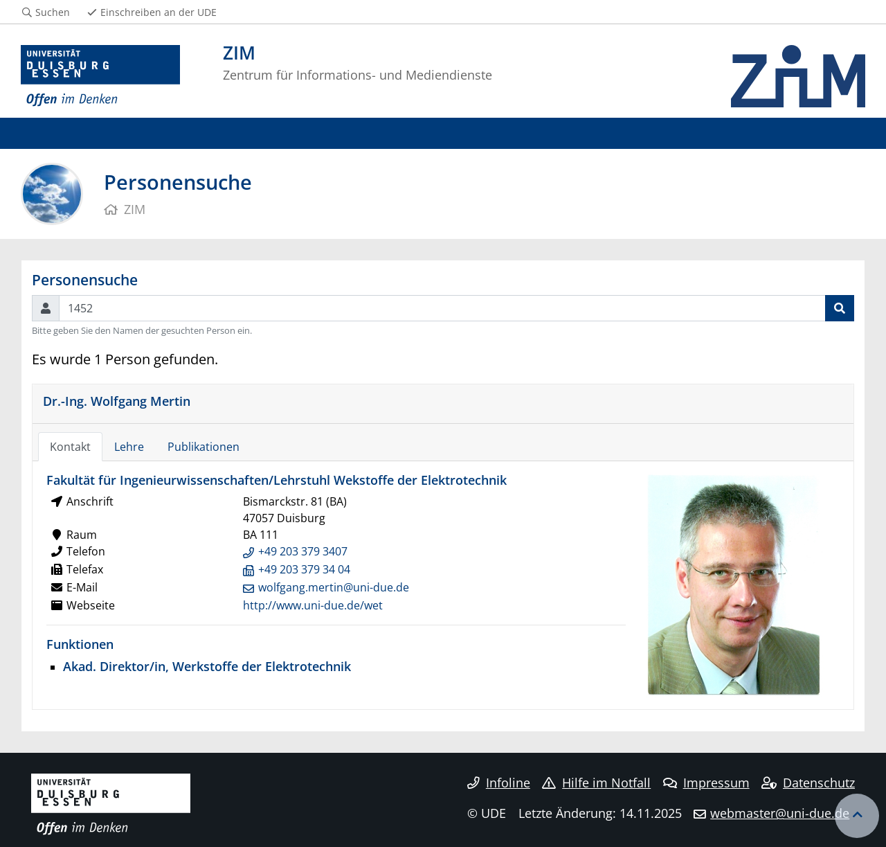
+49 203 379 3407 (302, 551)
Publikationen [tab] (203, 446)
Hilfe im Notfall (596, 782)
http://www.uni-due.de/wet (313, 605)
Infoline (498, 782)
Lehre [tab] (129, 446)
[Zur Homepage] (100, 76)
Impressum (706, 782)
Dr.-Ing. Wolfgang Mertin (116, 400)
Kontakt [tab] (70, 446)
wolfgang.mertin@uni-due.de (333, 587)
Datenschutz (808, 782)
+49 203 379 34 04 (304, 569)
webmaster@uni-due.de (779, 813)
